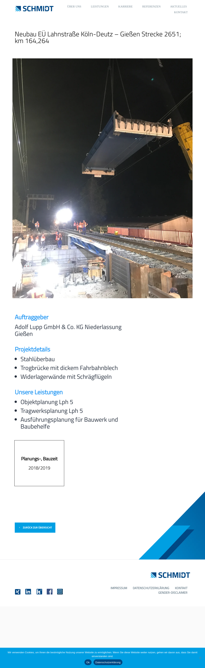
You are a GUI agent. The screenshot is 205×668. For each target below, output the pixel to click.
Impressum (119, 588)
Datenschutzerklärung (151, 588)
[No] (200, 658)
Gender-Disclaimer (172, 592)
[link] (18, 592)
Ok (88, 662)
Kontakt (181, 588)
